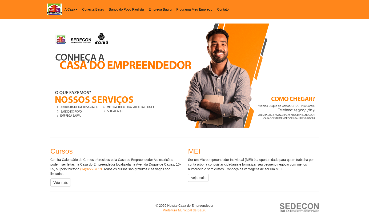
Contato (223, 9)
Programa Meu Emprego (194, 9)
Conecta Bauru (93, 9)
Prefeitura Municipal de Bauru (184, 210)
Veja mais (60, 182)
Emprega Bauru (160, 9)
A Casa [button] (70, 9)
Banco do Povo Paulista (126, 9)
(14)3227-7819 (91, 169)
